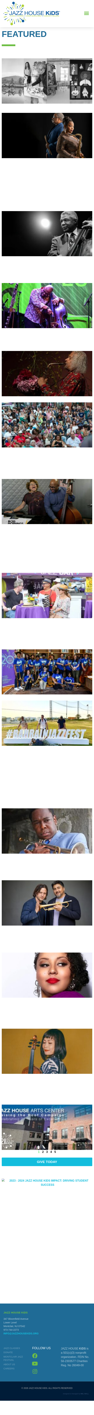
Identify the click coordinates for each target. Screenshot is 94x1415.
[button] (87, 13)
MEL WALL (85, 1409)
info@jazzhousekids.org (21, 1349)
